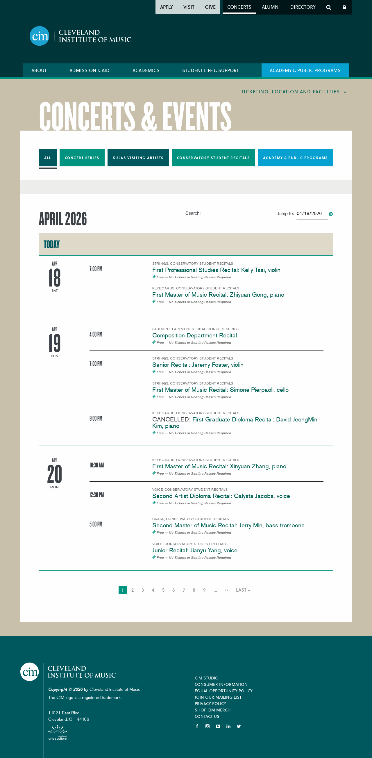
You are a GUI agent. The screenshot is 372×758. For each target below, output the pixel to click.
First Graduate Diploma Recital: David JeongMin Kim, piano (234, 422)
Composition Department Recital (194, 335)
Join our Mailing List (218, 697)
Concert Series (82, 157)
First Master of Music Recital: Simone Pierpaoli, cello (220, 389)
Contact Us (207, 716)
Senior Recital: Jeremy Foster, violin (198, 364)
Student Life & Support (210, 70)
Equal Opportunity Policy (224, 691)
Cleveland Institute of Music (68, 671)
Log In (344, 7)
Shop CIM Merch (213, 710)
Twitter (239, 726)
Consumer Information (221, 684)
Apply (166, 6)
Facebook (197, 726)
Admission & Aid (89, 70)
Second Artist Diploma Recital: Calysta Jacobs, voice (221, 495)
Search (328, 7)
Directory (303, 6)
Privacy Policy (210, 703)
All (47, 157)
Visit (188, 6)
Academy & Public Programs (305, 70)
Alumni (271, 6)
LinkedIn (228, 726)
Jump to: (286, 213)
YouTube (218, 726)
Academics (146, 70)
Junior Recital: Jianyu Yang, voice (194, 550)
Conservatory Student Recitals (213, 157)
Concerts (239, 6)
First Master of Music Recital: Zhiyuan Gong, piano (218, 294)
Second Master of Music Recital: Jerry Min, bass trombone (228, 525)
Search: (193, 213)
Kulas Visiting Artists (138, 157)
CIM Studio (207, 678)
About (39, 70)
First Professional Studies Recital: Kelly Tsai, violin (216, 269)
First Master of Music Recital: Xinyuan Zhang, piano (219, 466)
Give (210, 6)
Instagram (207, 726)
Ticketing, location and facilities (290, 91)
